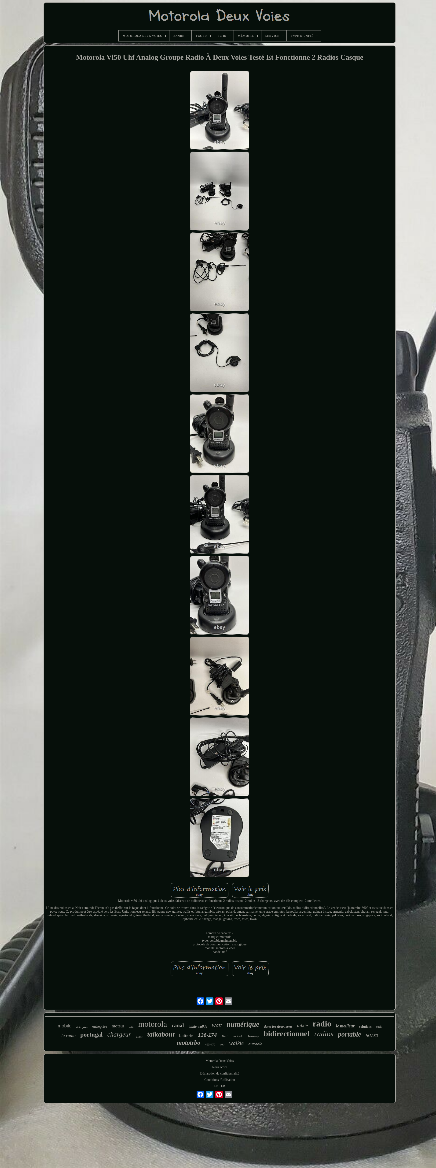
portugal (91, 1034)
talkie (302, 1025)
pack (379, 1026)
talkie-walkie (198, 1026)
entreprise (99, 1026)
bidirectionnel (287, 1034)
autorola (256, 1044)
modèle (139, 1037)
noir (222, 1044)
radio (322, 1023)
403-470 (210, 1044)
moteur (118, 1025)
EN (216, 1086)
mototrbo (189, 1042)
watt (217, 1025)
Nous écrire (219, 1067)
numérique (243, 1024)
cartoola (238, 1036)
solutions (365, 1026)
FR (223, 1086)
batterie (186, 1035)
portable (349, 1034)
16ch (224, 1036)
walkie (236, 1043)
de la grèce (82, 1027)
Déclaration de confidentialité (219, 1073)
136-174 (207, 1035)
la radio (68, 1035)
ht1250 (372, 1036)
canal (178, 1025)
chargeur (119, 1034)
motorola (152, 1024)
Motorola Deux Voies (219, 1061)
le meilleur (345, 1026)
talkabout (161, 1034)
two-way (253, 1036)
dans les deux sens (278, 1026)
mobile (64, 1025)
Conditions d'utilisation (219, 1080)
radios (323, 1034)
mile (131, 1027)
